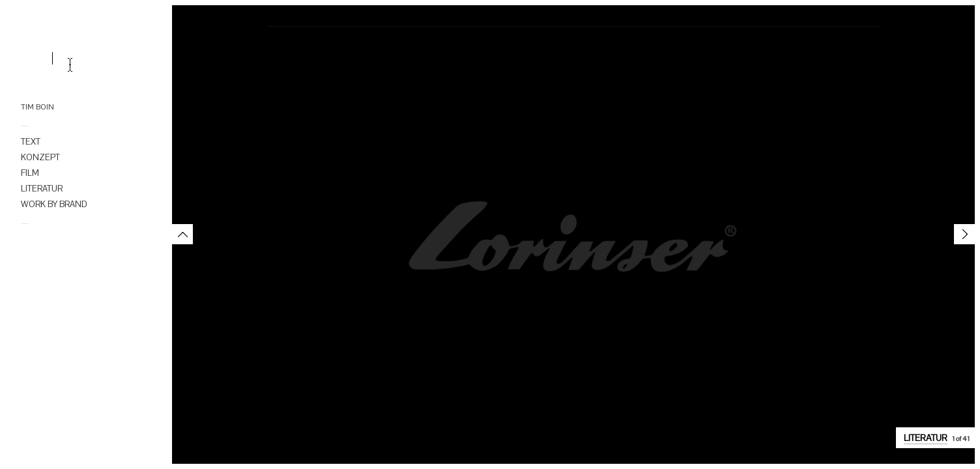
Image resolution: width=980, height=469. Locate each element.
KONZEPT (40, 157)
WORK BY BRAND (54, 204)
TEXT (30, 141)
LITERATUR (42, 188)
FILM (30, 172)
